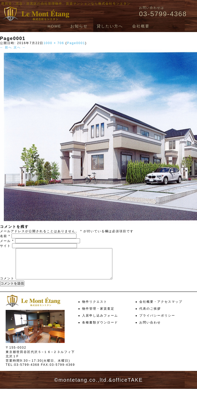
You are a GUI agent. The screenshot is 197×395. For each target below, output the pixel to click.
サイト (5, 246)
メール (7, 241)
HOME (54, 26)
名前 (5, 236)
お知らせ (79, 26)
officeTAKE (127, 386)
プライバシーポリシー (157, 321)
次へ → (20, 47)
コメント (7, 284)
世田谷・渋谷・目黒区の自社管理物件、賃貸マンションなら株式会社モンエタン (66, 3)
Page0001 (76, 43)
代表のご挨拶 (150, 315)
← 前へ (6, 47)
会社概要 (141, 26)
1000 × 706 (53, 43)
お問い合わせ (150, 328)
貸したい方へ (110, 26)
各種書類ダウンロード (100, 328)
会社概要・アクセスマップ (160, 308)
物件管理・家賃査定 (98, 315)
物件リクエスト (94, 308)
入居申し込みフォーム (100, 321)
